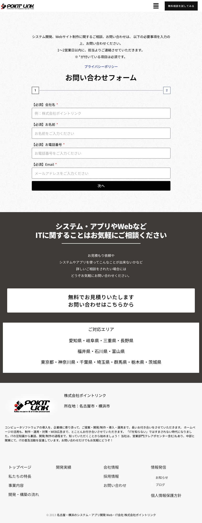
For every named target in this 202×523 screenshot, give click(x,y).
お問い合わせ (115, 485)
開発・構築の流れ (23, 494)
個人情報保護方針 (166, 495)
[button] (156, 6)
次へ (101, 185)
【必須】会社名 (44, 104)
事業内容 (16, 485)
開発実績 (63, 467)
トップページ (19, 467)
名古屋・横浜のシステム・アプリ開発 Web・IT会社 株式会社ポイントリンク (106, 515)
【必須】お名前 (44, 124)
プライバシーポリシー (101, 66)
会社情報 (111, 467)
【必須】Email (43, 164)
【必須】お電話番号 (47, 144)
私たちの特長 (19, 476)
